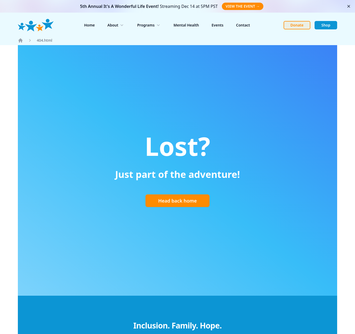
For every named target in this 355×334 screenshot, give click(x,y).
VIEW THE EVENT (243, 6)
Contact (243, 25)
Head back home (177, 201)
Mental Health (186, 25)
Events (217, 25)
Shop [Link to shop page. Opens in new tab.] (325, 25)
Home (89, 25)
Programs (149, 25)
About (115, 25)
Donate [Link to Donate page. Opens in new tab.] (297, 25)
